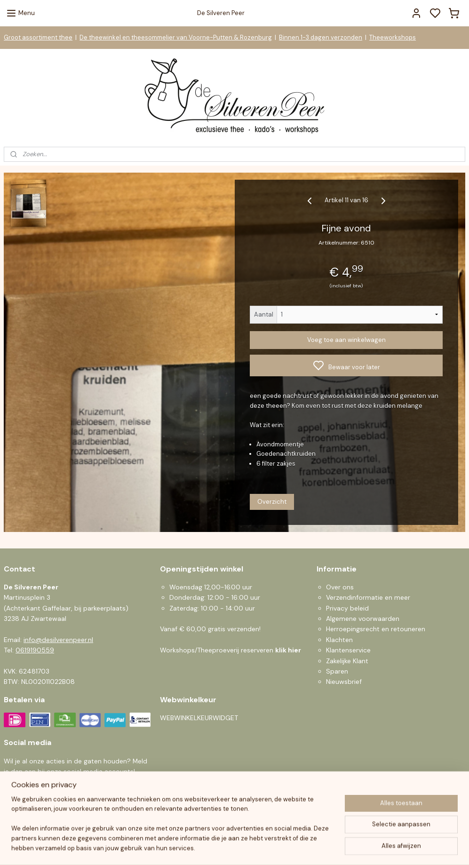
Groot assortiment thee (38, 37)
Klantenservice (348, 650)
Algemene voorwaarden (362, 618)
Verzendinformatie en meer (368, 597)
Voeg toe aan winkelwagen (346, 340)
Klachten (339, 639)
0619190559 (35, 650)
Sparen (337, 671)
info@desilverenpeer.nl (58, 639)
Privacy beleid (347, 608)
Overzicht (271, 502)
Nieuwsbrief (344, 681)
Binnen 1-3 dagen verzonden (320, 37)
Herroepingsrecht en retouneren (375, 629)
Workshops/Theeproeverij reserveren (230, 650)
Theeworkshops (392, 37)
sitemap (269, 847)
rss (288, 847)
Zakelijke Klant (347, 661)
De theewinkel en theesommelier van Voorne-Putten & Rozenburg (175, 37)
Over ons (340, 587)
